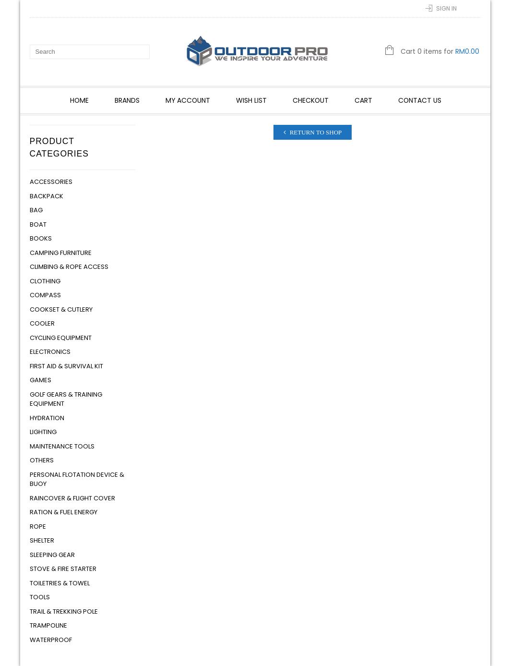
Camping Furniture (61, 252)
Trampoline (48, 625)
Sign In (446, 8)
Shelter (42, 540)
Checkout (311, 100)
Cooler (42, 323)
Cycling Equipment (61, 337)
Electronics (50, 351)
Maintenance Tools (62, 446)
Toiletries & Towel (60, 583)
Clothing (45, 281)
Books (41, 238)
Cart (363, 100)
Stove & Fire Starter (63, 568)
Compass (45, 295)
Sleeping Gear (52, 554)
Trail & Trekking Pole (64, 611)
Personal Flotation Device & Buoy (77, 479)
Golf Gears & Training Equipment (66, 399)
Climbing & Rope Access (69, 266)
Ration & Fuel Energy (63, 512)
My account (188, 100)
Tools (40, 597)
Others (42, 460)
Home (79, 100)
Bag (36, 210)
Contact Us (419, 100)
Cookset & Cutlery (61, 309)
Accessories (51, 181)
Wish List (251, 100)
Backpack (46, 196)
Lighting (43, 431)
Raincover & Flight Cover (72, 498)
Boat (38, 224)
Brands (127, 100)
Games (40, 380)
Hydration (47, 418)
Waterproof (51, 639)
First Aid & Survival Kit (66, 366)
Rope (38, 526)
